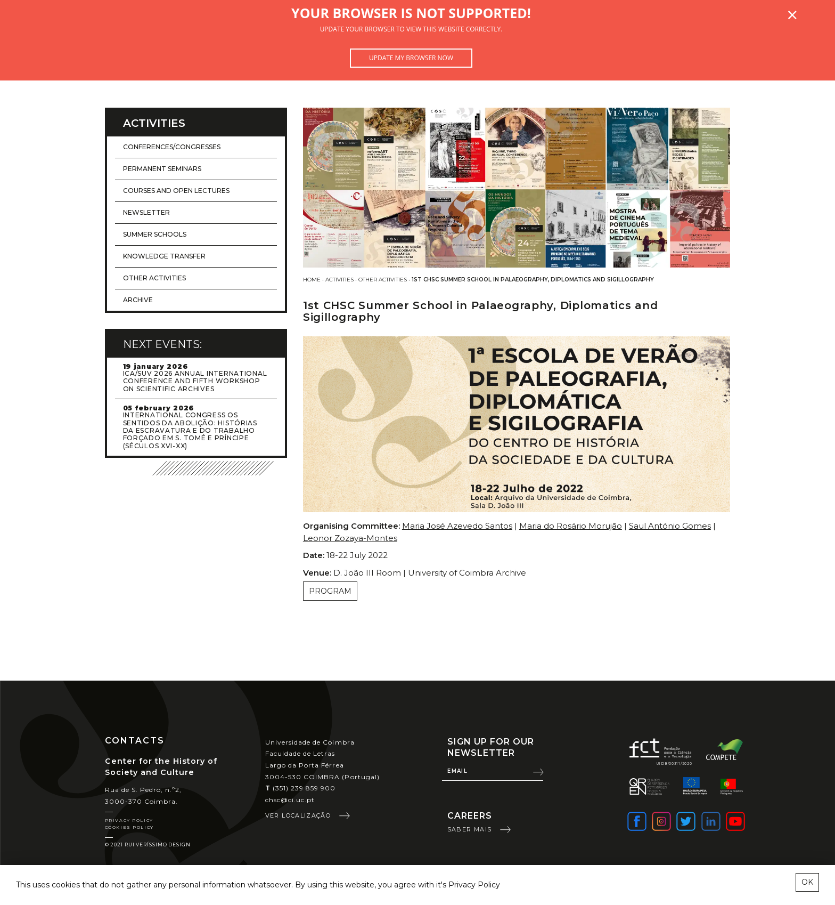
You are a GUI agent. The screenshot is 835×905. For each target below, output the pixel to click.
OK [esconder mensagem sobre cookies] (807, 882)
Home (312, 279)
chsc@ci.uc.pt (290, 800)
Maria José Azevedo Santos (457, 526)
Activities (339, 279)
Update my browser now (411, 57)
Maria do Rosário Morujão (570, 526)
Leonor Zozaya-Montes (350, 538)
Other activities (382, 279)
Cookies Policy (129, 827)
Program (330, 591)
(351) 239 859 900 (300, 788)
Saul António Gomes (670, 526)
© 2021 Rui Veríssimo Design (148, 844)
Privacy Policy (129, 820)
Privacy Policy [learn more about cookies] (474, 885)
